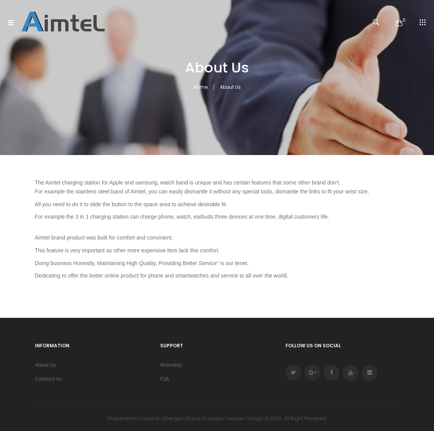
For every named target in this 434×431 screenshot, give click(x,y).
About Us (230, 87)
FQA (164, 379)
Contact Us (48, 379)
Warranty (171, 365)
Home (200, 87)
